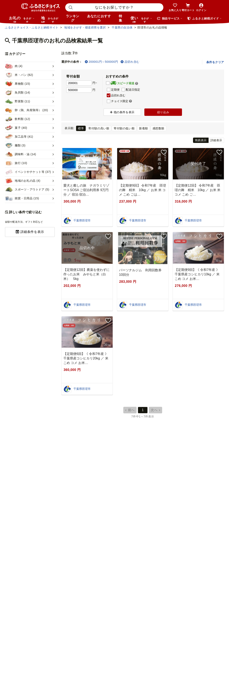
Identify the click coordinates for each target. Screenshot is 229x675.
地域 (50, 19)
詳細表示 (216, 140)
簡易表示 (201, 140)
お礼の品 (21, 19)
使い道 (141, 19)
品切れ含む (130, 61)
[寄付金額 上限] (79, 90)
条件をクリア (215, 62)
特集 (120, 18)
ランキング (72, 18)
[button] (136, 83)
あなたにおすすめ (99, 18)
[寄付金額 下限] (79, 83)
